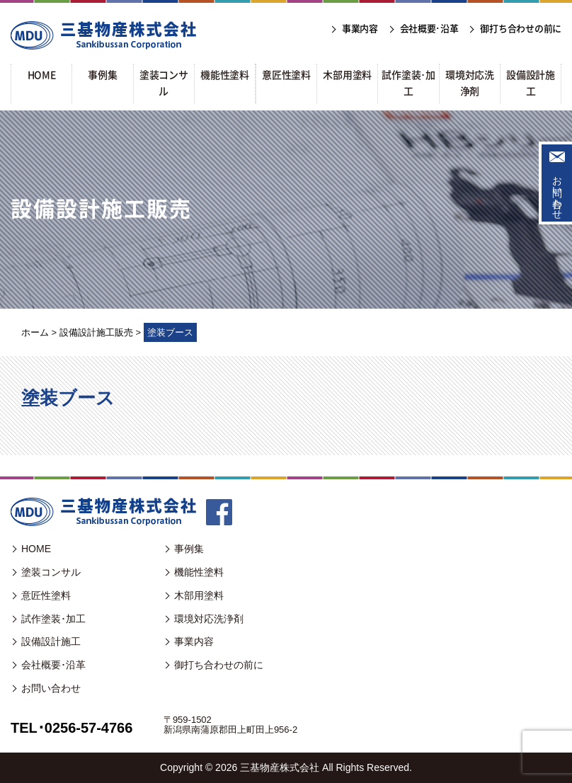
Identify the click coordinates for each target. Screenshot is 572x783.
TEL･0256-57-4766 (71, 728)
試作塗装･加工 (53, 618)
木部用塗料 (199, 595)
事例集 (189, 548)
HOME (36, 548)
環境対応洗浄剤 (209, 618)
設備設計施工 (51, 641)
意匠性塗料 (46, 595)
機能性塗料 (199, 572)
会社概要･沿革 (53, 664)
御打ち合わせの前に (218, 664)
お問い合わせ (557, 192)
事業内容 (194, 641)
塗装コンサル (51, 572)
